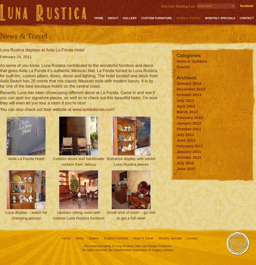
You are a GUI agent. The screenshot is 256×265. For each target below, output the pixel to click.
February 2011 (190, 146)
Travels (183, 67)
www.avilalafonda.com (92, 109)
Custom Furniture (156, 18)
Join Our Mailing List (178, 6)
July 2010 (185, 163)
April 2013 (186, 106)
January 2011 (189, 151)
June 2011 (186, 140)
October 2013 (189, 95)
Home (98, 18)
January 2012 (189, 123)
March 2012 (187, 112)
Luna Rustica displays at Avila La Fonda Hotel (42, 50)
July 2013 (185, 100)
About (113, 18)
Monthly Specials (220, 18)
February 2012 (190, 117)
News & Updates (192, 61)
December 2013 (191, 89)
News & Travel (188, 18)
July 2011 (185, 134)
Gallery (130, 18)
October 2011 (189, 129)
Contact (247, 18)
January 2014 (189, 83)
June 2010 (186, 168)
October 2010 (189, 157)
